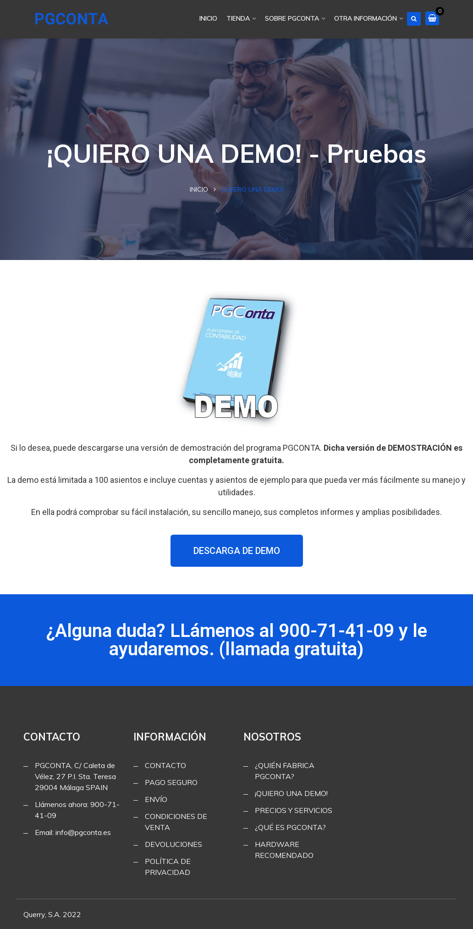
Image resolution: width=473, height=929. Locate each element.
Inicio (199, 189)
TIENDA (238, 18)
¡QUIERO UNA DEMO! (291, 793)
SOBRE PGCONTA (292, 18)
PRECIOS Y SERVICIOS (293, 810)
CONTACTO (165, 765)
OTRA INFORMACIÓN (365, 18)
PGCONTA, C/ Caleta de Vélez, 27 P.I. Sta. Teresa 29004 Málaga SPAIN (75, 776)
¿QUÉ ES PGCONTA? (290, 827)
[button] (236, 551)
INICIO (208, 18)
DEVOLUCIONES (173, 844)
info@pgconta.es (83, 832)
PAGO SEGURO (171, 782)
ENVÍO (156, 799)
